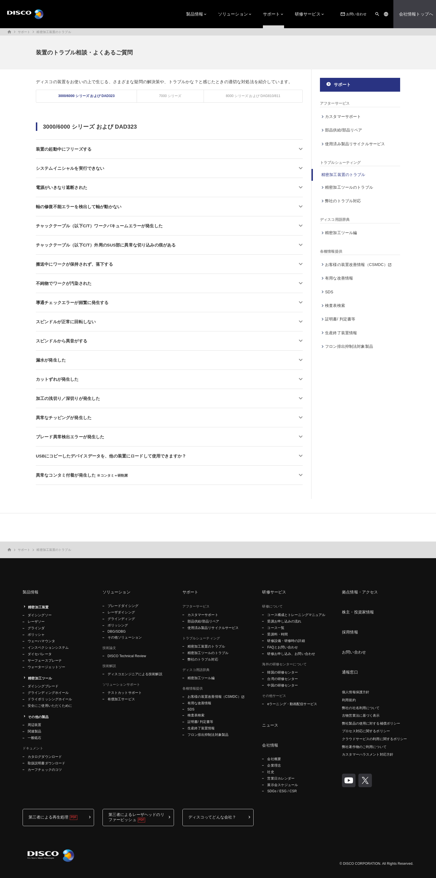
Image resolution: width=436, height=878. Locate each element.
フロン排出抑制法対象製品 (349, 346)
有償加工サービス (121, 699)
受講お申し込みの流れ (284, 621)
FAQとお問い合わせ (282, 647)
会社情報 (270, 745)
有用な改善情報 (339, 278)
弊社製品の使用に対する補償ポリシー (371, 723)
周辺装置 (34, 725)
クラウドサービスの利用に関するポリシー (374, 739)
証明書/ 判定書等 (340, 319)
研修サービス (308, 14)
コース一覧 (275, 628)
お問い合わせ (353, 14)
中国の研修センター (282, 685)
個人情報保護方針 (355, 692)
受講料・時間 (277, 634)
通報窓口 (350, 672)
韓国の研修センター (282, 672)
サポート (271, 14)
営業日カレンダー (281, 778)
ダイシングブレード (43, 686)
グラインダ (36, 628)
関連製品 (34, 731)
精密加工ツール (40, 678)
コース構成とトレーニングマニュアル (296, 615)
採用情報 (350, 632)
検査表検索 (335, 305)
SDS (329, 292)
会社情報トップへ (416, 14)
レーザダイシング (121, 612)
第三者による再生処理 (48, 817)
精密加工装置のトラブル (53, 32)
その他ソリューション (125, 637)
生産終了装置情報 (341, 333)
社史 (270, 772)
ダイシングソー (40, 615)
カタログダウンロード (45, 757)
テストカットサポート (125, 693)
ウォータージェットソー (46, 667)
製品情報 (194, 14)
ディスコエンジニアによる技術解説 (135, 674)
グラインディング (121, 619)
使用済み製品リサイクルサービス (355, 144)
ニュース (270, 725)
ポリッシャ (36, 635)
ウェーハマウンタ (41, 641)
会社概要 (274, 759)
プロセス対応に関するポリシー (366, 731)
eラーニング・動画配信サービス (292, 704)
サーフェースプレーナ (45, 661)
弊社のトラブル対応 (343, 201)
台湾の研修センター (282, 679)
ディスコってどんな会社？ (212, 817)
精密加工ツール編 (341, 232)
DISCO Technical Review (127, 656)
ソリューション (233, 14)
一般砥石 (34, 738)
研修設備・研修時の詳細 (286, 641)
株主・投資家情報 (358, 612)
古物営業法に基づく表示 (361, 716)
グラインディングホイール (48, 693)
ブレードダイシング (123, 606)
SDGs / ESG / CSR (282, 791)
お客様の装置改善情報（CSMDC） (356, 264)
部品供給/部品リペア (343, 130)
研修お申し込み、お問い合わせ (291, 654)
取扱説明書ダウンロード (46, 763)
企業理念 (274, 765)
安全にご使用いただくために (50, 706)
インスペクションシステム (48, 648)
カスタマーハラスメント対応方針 (367, 754)
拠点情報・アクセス (360, 592)
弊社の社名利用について (361, 708)
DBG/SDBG (117, 631)
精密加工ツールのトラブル (349, 187)
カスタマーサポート (343, 116)
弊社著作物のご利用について (364, 747)
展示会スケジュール (282, 785)
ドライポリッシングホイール (50, 699)
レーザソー (36, 622)
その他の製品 (38, 717)
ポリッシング (118, 625)
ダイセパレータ (40, 654)
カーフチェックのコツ (45, 770)
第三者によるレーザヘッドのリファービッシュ (136, 817)
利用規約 (349, 700)
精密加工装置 (38, 607)
